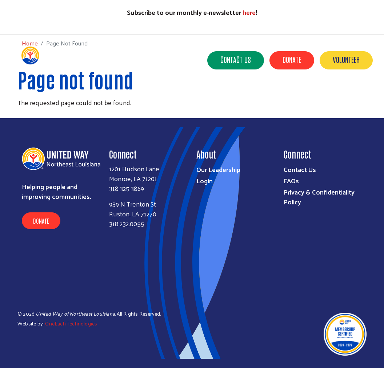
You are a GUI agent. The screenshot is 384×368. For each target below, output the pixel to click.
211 (247, 94)
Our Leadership (218, 169)
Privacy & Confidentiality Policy (319, 196)
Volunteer (346, 59)
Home (30, 20)
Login (204, 180)
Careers (360, 104)
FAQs (291, 180)
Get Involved (213, 94)
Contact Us (235, 59)
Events (301, 94)
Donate (292, 59)
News (271, 94)
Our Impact (168, 94)
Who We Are (124, 94)
